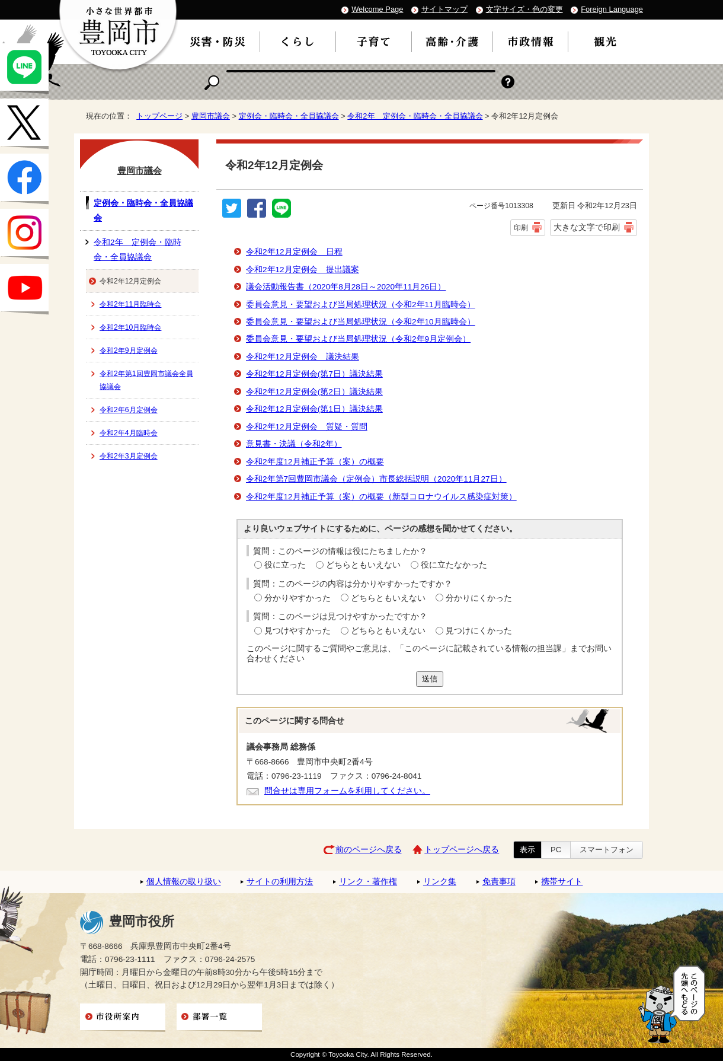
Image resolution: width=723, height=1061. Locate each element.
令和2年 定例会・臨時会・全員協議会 (414, 115)
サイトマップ (444, 9)
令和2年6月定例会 (129, 410)
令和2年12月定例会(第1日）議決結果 (314, 408)
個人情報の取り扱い (183, 881)
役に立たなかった (454, 564)
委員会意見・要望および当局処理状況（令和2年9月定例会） (358, 338)
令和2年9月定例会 (129, 350)
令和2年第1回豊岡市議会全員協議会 (146, 380)
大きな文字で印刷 (587, 227)
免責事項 (499, 881)
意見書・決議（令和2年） (294, 443)
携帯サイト (562, 881)
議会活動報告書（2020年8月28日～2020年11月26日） (346, 286)
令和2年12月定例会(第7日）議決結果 (314, 373)
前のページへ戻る (368, 849)
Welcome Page (377, 9)
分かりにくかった (479, 598)
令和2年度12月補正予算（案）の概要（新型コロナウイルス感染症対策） (381, 496)
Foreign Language (612, 9)
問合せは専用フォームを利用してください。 (347, 790)
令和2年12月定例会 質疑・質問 (306, 426)
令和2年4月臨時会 (129, 433)
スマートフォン (607, 849)
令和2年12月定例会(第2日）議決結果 (314, 391)
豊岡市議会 (210, 115)
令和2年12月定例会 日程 (294, 251)
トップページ (159, 115)
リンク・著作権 (368, 881)
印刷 (521, 228)
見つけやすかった (297, 630)
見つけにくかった (479, 630)
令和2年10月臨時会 (130, 327)
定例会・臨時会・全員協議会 (289, 115)
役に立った (285, 564)
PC (556, 849)
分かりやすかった (297, 598)
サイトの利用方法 (280, 881)
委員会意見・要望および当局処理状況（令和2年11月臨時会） (360, 304)
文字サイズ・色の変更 (524, 9)
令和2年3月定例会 (129, 456)
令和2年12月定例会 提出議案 (302, 269)
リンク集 (439, 881)
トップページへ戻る (461, 849)
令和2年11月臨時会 (130, 304)
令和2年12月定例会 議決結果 (302, 356)
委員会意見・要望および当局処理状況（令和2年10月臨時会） (360, 321)
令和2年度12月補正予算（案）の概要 (315, 461)
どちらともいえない (363, 564)
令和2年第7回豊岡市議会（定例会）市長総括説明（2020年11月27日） (376, 478)
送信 (429, 678)
